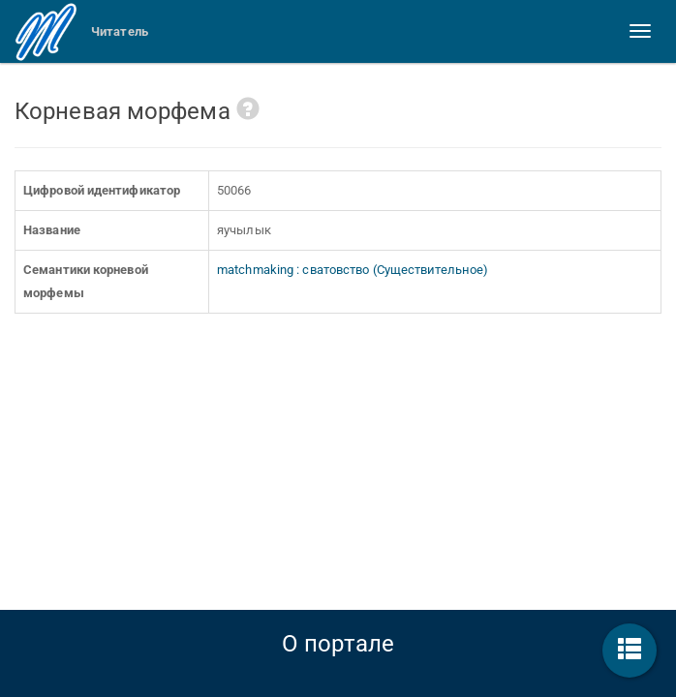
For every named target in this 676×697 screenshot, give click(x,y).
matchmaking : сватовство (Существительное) (352, 269)
